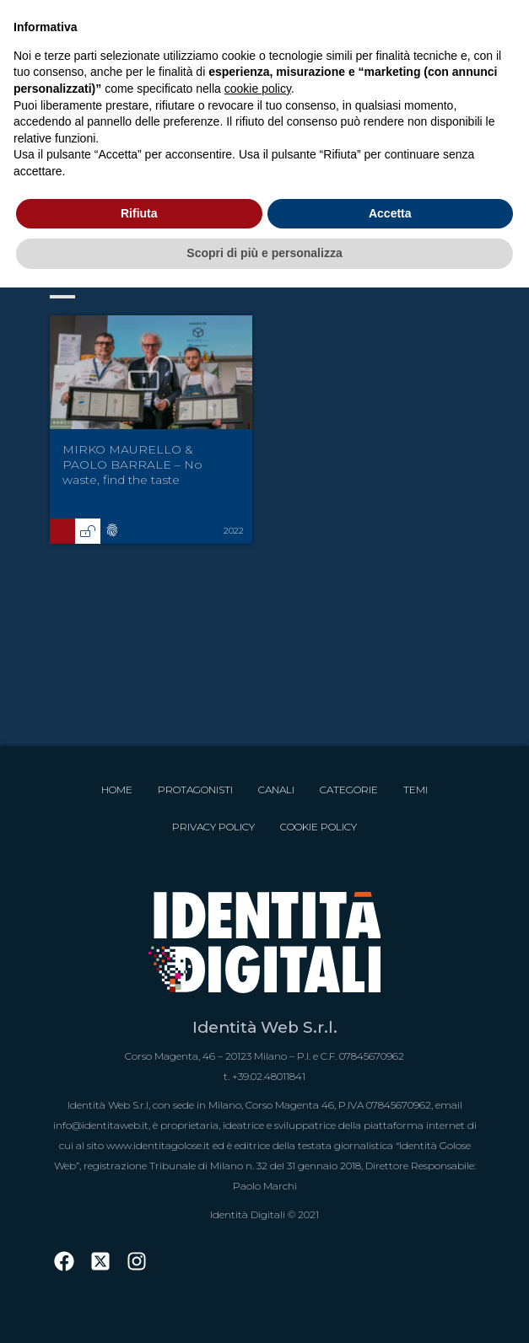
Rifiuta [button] (139, 213)
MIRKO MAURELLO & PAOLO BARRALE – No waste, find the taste (132, 464)
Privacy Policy (213, 826)
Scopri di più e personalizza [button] (264, 253)
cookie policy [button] (257, 88)
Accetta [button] (390, 213)
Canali (276, 789)
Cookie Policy (318, 826)
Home (116, 789)
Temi (415, 789)
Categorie (349, 789)
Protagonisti (195, 789)
